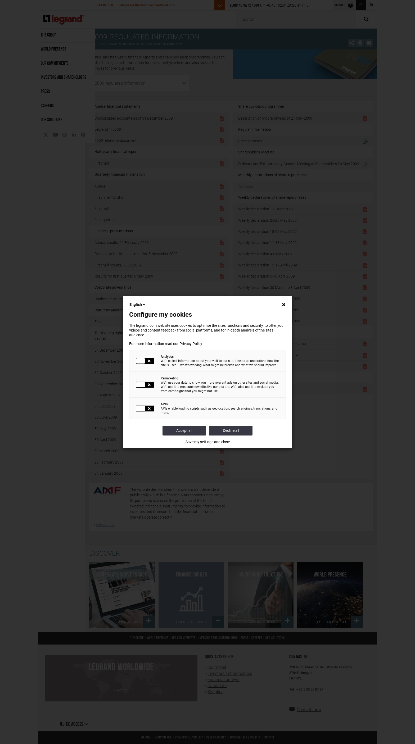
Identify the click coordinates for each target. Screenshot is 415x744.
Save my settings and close (208, 442)
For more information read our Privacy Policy (165, 344)
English (137, 304)
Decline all (231, 430)
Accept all (184, 430)
